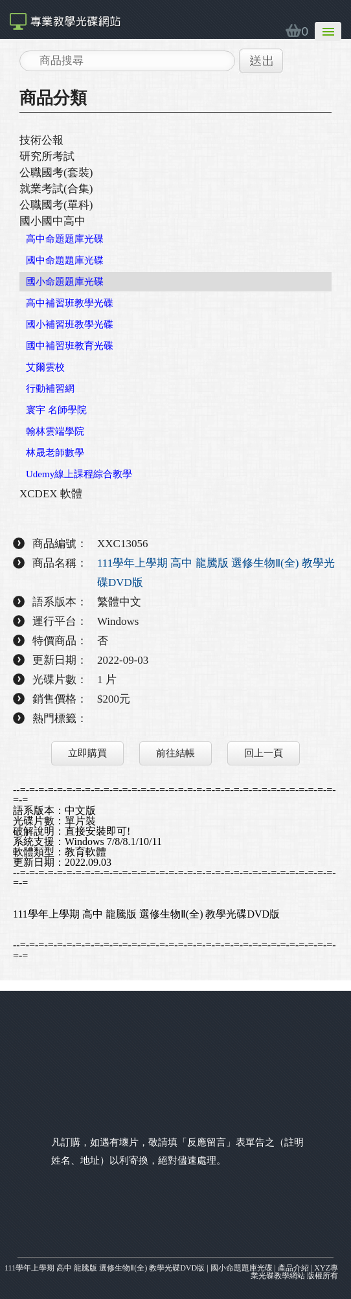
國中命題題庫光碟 (65, 260)
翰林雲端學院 (55, 431)
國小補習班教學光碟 (69, 324)
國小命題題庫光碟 (65, 282)
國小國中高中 (52, 221)
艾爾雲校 (45, 367)
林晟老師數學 (55, 452)
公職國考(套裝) (56, 172)
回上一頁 (263, 753)
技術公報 (41, 140)
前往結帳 (175, 753)
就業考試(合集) (56, 189)
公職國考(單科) (56, 205)
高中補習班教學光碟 (69, 303)
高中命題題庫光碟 (65, 239)
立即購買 (87, 753)
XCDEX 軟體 (50, 494)
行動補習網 (50, 388)
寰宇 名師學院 (56, 410)
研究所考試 (46, 156)
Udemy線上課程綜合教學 (79, 474)
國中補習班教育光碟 (69, 346)
